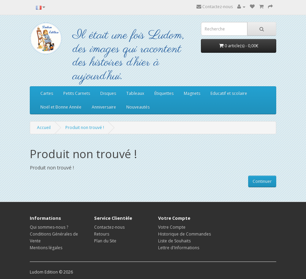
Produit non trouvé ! (84, 127)
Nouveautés (138, 107)
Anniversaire (104, 107)
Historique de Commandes (184, 234)
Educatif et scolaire (229, 93)
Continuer (262, 181)
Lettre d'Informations (178, 248)
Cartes (46, 93)
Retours (101, 234)
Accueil (44, 127)
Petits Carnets (76, 93)
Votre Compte (172, 227)
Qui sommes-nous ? (49, 227)
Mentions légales (46, 248)
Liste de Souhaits (174, 241)
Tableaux (135, 93)
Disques (108, 93)
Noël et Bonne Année (60, 107)
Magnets (192, 93)
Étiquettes (164, 93)
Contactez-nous (214, 7)
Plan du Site (105, 241)
